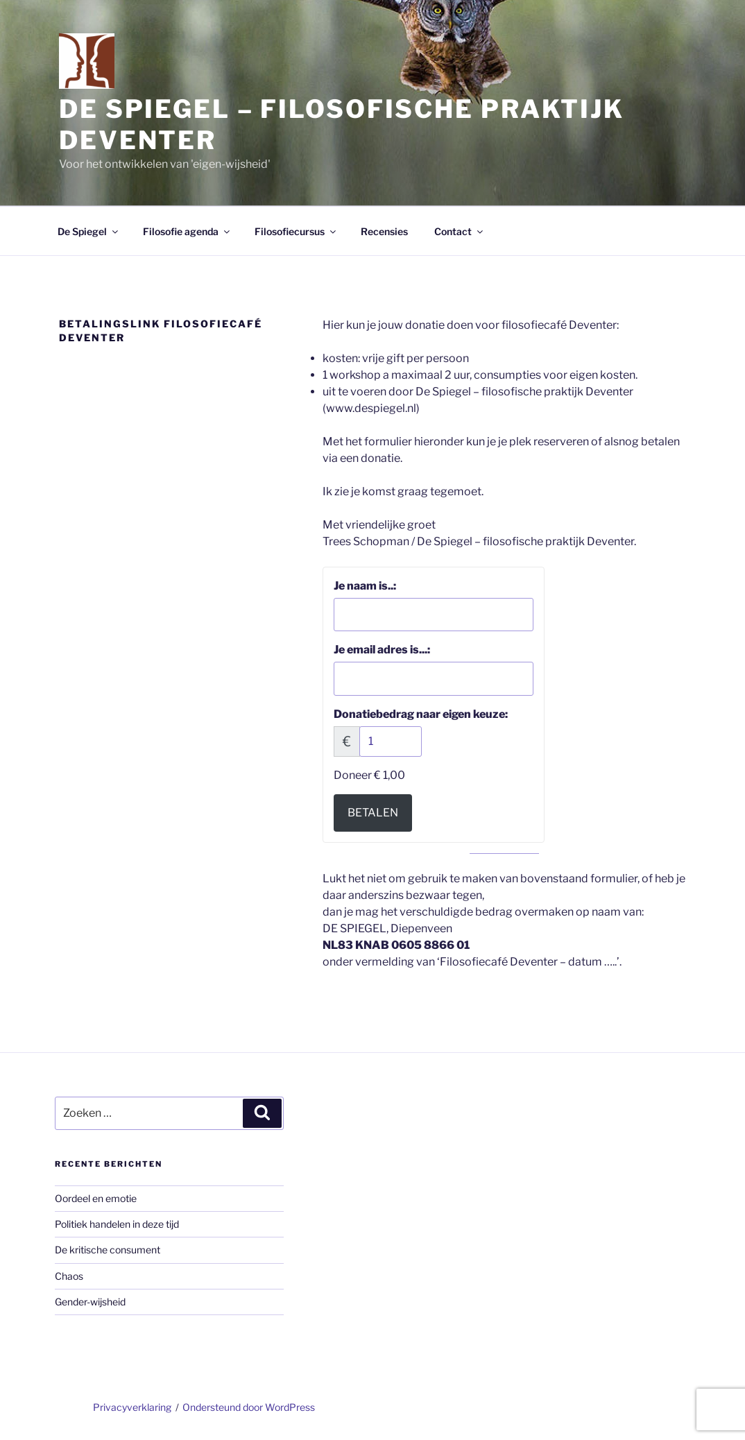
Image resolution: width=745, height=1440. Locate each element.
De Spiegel (89, 231)
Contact (459, 231)
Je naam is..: (365, 585)
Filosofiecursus (296, 231)
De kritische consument (107, 1249)
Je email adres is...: (382, 649)
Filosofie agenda (187, 231)
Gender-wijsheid (90, 1302)
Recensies (384, 231)
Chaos (69, 1276)
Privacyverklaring (132, 1407)
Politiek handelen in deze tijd (117, 1224)
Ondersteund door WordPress (248, 1407)
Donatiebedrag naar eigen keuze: (421, 714)
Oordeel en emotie (96, 1198)
